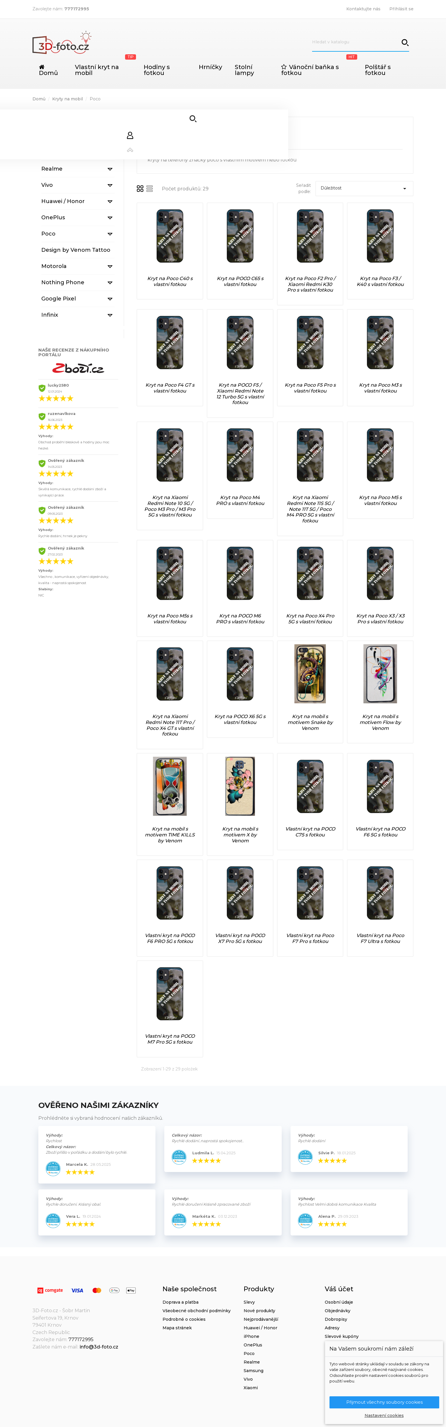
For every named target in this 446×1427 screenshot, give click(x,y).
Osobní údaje (339, 1302)
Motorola (54, 266)
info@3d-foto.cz (99, 1347)
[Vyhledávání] (360, 42)
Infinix (49, 315)
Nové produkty (259, 1310)
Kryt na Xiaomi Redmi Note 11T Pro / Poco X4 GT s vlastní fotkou (169, 725)
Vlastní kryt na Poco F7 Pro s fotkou (310, 938)
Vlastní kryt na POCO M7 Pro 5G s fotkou (170, 1039)
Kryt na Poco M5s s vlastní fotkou (169, 619)
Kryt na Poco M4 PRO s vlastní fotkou (240, 500)
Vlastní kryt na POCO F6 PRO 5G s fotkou (170, 938)
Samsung (54, 152)
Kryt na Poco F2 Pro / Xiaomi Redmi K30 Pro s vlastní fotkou (310, 284)
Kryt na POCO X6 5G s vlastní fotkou (239, 719)
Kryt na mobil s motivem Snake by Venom (310, 722)
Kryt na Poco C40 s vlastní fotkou (170, 281)
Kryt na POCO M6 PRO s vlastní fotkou (240, 619)
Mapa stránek (177, 1327)
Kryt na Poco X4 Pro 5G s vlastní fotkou (310, 619)
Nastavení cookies (384, 1415)
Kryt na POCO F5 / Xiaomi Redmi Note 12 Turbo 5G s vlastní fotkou (240, 393)
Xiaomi (50, 136)
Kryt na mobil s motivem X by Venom (240, 835)
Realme (52, 169)
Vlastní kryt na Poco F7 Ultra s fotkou (380, 938)
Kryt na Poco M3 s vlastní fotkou (380, 388)
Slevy (249, 1302)
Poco (48, 234)
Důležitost (364, 188)
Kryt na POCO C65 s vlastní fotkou (240, 281)
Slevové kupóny (342, 1336)
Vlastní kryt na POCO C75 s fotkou (310, 832)
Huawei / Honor (63, 201)
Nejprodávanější (261, 1319)
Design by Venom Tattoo (75, 250)
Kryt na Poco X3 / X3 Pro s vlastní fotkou (380, 619)
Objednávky (337, 1310)
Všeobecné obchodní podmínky (197, 1310)
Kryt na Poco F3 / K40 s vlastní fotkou (380, 281)
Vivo (47, 185)
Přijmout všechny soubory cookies (384, 1402)
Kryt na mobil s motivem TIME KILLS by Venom (170, 835)
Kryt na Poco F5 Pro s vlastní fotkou (310, 388)
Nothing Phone (62, 282)
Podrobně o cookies (184, 1319)
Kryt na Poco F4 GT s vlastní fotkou (169, 388)
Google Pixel (58, 298)
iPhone (51, 120)
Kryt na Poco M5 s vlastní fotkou (380, 500)
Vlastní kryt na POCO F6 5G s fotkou (380, 832)
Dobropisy (336, 1319)
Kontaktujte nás (363, 9)
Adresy (332, 1327)
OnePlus (53, 217)
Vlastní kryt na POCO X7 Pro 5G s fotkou (240, 938)
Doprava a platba (181, 1302)
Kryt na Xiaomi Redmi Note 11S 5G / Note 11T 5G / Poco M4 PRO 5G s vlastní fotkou (310, 509)
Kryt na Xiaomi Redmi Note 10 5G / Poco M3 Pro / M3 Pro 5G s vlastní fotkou (169, 506)
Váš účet (339, 1289)
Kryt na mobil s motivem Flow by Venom (380, 722)
